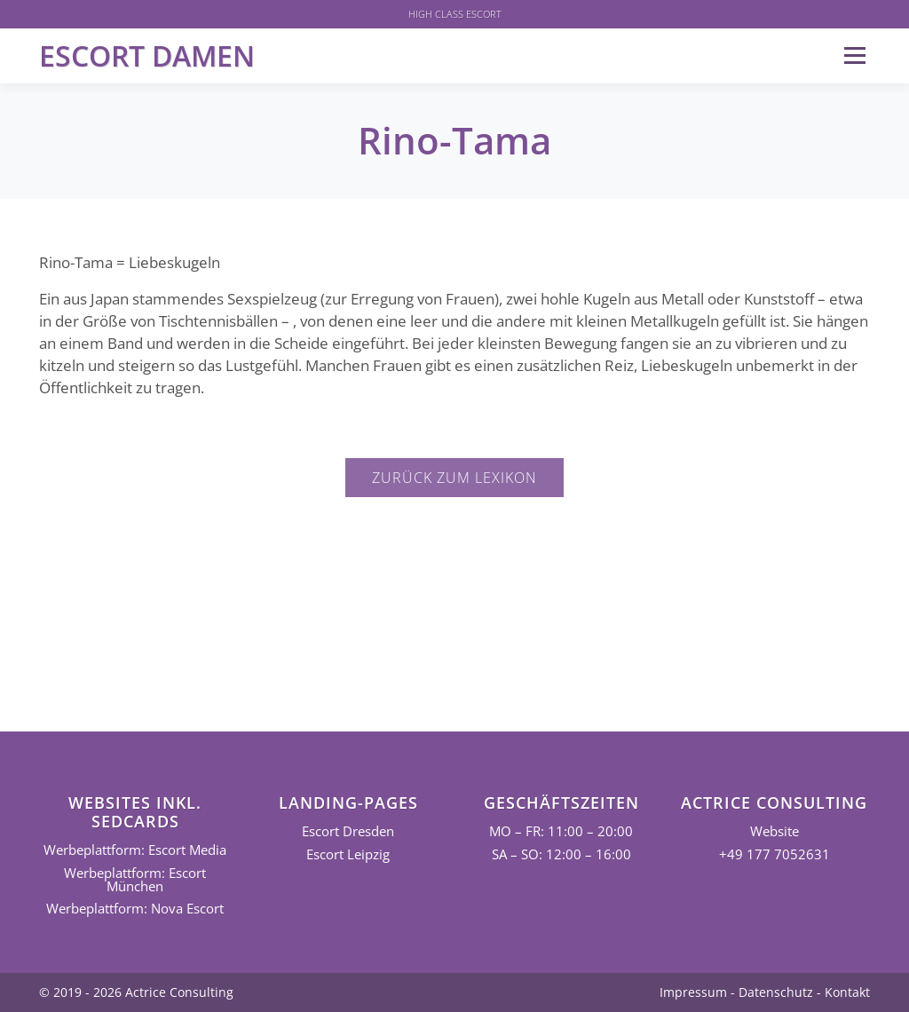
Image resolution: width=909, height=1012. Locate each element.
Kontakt (847, 992)
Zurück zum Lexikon (454, 477)
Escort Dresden (348, 831)
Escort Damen (147, 55)
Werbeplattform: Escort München (135, 879)
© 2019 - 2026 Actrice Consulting (136, 992)
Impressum (693, 992)
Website (774, 831)
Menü (854, 55)
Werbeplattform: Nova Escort (135, 908)
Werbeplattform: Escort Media (134, 850)
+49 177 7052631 (774, 854)
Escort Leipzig (348, 854)
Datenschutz (776, 992)
